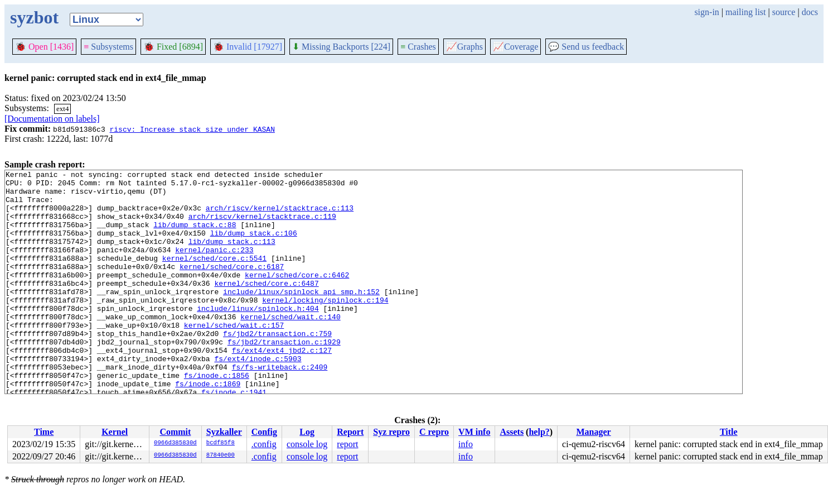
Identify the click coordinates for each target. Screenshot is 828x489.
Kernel (114, 432)
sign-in (706, 12)
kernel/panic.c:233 (214, 266)
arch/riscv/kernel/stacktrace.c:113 (280, 216)
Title (729, 432)
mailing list (745, 12)
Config (264, 432)
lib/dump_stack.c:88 (194, 236)
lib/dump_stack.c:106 (253, 246)
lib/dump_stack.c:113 (231, 256)
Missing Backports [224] (341, 46)
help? (539, 432)
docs (810, 12)
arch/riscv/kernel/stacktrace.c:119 (262, 226)
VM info (474, 432)
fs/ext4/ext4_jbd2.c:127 (282, 387)
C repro (434, 432)
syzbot (34, 17)
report (347, 444)
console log (307, 444)
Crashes (418, 46)
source (784, 12)
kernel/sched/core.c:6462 (297, 296)
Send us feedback (586, 46)
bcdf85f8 (220, 443)
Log (306, 432)
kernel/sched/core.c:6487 (266, 306)
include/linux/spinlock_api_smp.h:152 (301, 316)
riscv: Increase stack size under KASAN (191, 129)
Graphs (464, 46)
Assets (512, 432)
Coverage (515, 46)
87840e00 (220, 455)
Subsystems (108, 46)
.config (264, 444)
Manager (593, 432)
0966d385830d (175, 443)
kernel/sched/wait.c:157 (234, 357)
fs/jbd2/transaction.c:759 (277, 367)
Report (350, 432)
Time (44, 432)
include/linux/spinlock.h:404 (257, 337)
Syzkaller (224, 432)
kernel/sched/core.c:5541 (214, 276)
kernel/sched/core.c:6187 (232, 286)
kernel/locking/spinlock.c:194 (325, 327)
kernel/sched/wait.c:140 (290, 347)
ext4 (62, 108)
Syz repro (391, 432)
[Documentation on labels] (52, 118)
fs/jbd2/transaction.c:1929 (284, 377)
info (465, 444)
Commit (175, 432)
